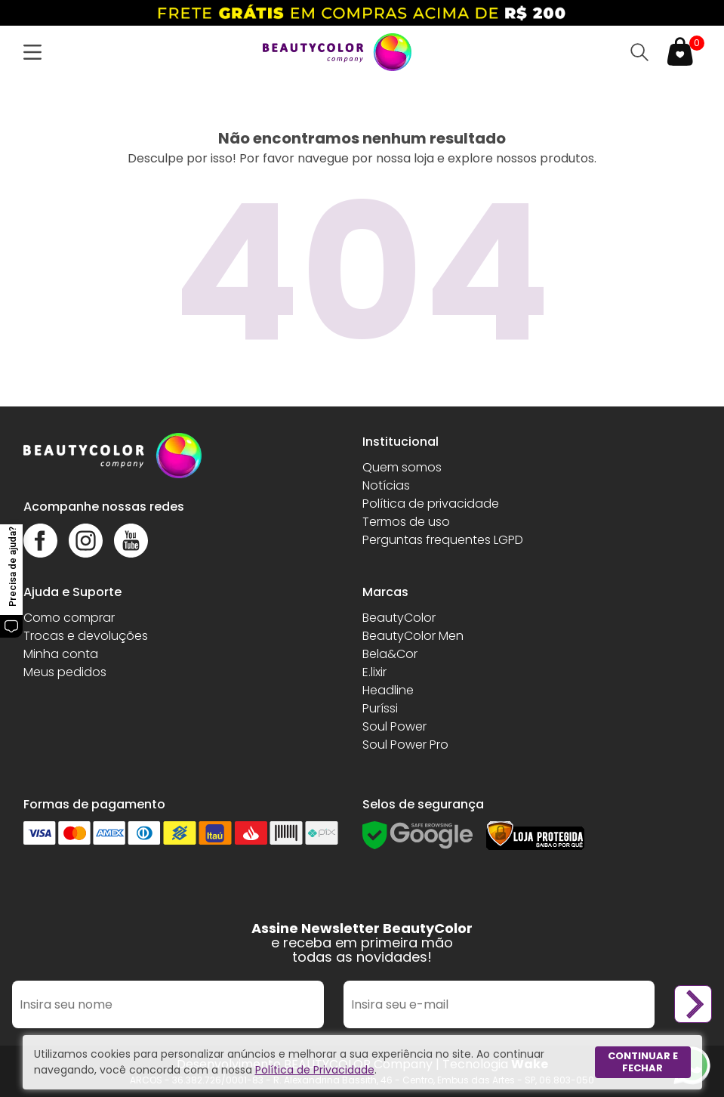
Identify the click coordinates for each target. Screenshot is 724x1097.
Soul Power (394, 726)
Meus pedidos (64, 672)
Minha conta (60, 654)
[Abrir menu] (35, 52)
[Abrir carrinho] (680, 52)
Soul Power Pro (405, 744)
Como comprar (69, 617)
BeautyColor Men (413, 635)
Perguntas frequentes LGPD (442, 539)
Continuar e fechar (643, 1062)
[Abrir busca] (639, 52)
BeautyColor (399, 617)
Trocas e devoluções (85, 635)
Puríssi (380, 708)
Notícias (386, 485)
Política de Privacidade (314, 1069)
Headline (388, 690)
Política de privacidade (430, 503)
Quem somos (402, 467)
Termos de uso (406, 521)
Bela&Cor (389, 654)
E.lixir (374, 672)
